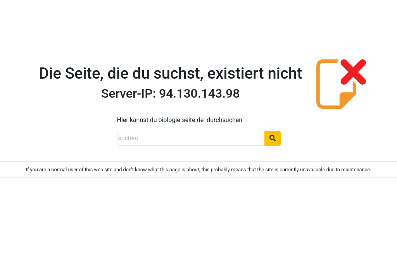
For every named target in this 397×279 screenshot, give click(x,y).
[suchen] (190, 138)
